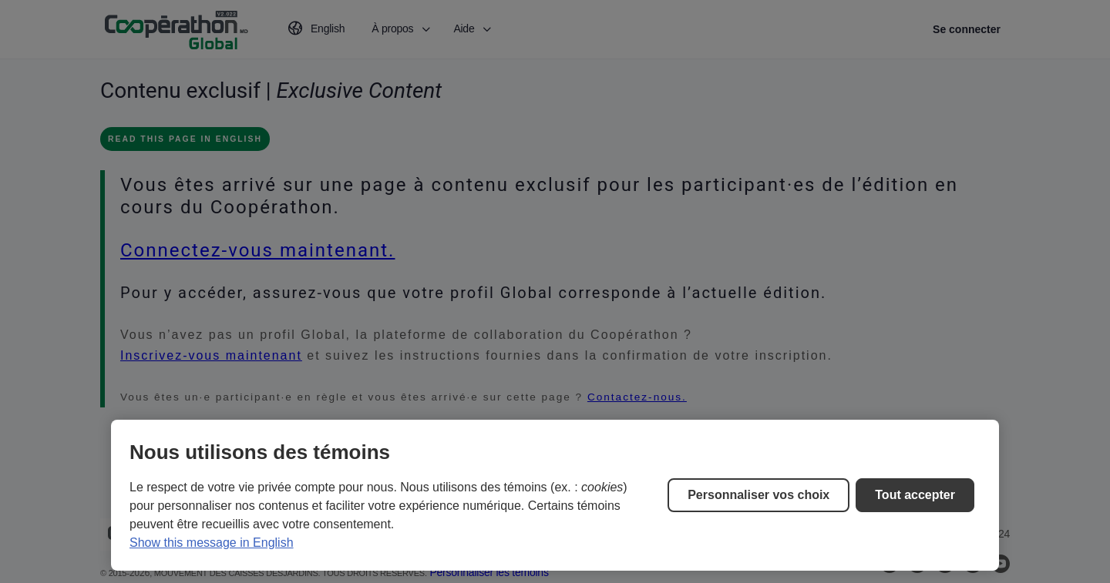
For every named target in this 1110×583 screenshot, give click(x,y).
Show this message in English (212, 542)
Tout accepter (915, 494)
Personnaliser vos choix (758, 494)
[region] (555, 495)
